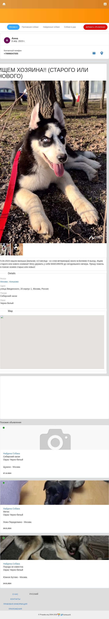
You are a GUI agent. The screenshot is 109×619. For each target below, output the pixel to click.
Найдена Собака (11, 453)
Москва (4, 281)
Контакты (15, 599)
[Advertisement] (54, 397)
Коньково (13, 281)
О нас (15, 594)
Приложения (15, 609)
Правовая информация (15, 604)
